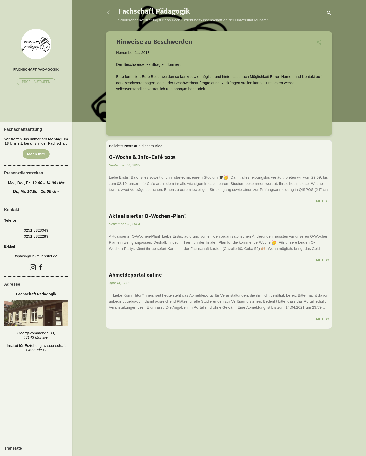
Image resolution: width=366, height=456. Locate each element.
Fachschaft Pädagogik (154, 12)
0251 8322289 (36, 236)
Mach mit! (36, 154)
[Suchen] (329, 14)
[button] (319, 43)
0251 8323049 (36, 230)
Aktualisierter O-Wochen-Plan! (147, 216)
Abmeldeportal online (135, 275)
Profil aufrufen (36, 82)
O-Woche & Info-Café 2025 (142, 157)
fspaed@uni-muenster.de (36, 256)
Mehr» (322, 201)
